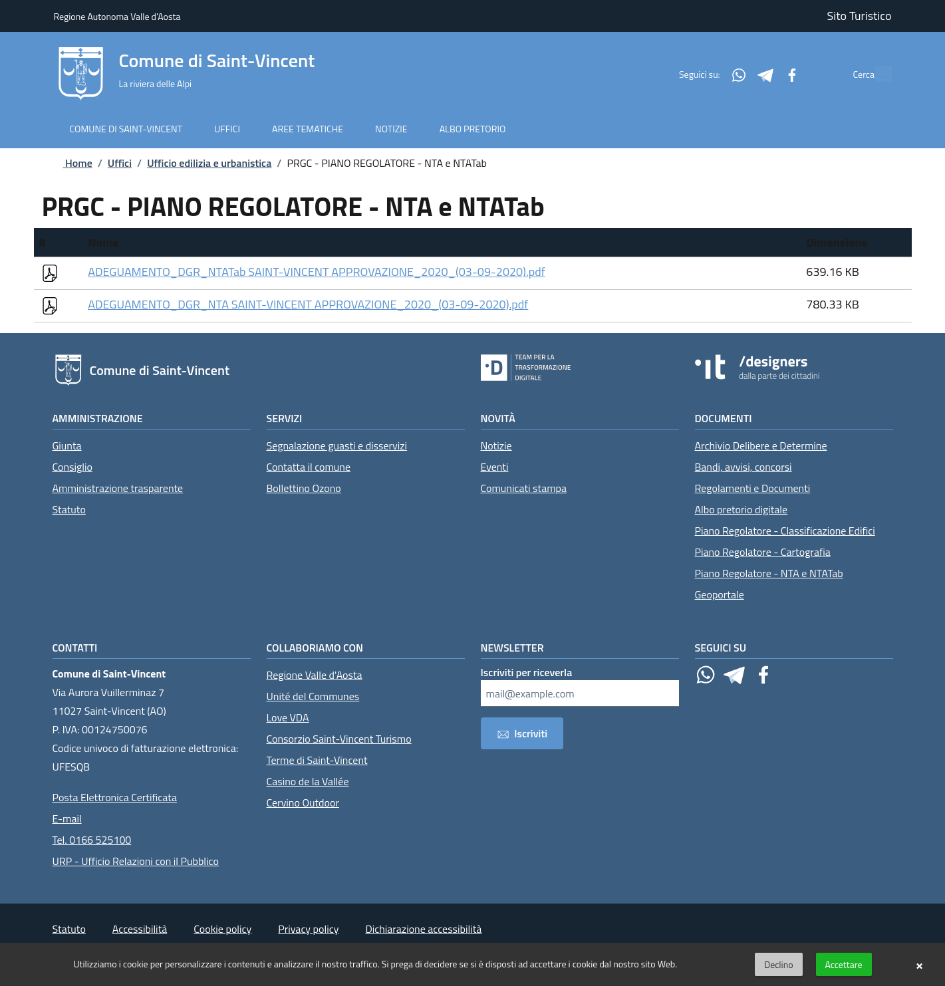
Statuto (69, 509)
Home (67, 163)
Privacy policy (308, 929)
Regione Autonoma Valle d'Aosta (117, 16)
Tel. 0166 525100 (92, 840)
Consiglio (72, 467)
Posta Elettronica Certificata (115, 797)
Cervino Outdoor (303, 802)
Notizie (496, 445)
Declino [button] (778, 964)
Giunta (67, 445)
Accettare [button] (844, 964)
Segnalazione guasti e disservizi (337, 445)
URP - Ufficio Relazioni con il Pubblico (136, 861)
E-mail (67, 818)
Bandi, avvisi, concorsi (743, 467)
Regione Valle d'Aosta (314, 675)
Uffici (120, 163)
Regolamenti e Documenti (753, 488)
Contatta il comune (309, 467)
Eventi (495, 467)
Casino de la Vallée (308, 781)
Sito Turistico (859, 16)
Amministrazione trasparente (118, 488)
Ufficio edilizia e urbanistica (209, 163)
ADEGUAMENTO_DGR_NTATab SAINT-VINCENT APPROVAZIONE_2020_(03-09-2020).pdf (316, 272)
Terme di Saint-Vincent (317, 760)
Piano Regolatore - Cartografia (763, 552)
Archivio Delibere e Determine (761, 445)
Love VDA (288, 717)
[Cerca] (876, 74)
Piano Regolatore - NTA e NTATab (769, 573)
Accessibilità (139, 929)
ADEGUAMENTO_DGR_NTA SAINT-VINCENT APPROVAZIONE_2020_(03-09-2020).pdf (308, 304)
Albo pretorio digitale (741, 509)
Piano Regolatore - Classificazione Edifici (785, 531)
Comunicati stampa (524, 488)
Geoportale (719, 594)
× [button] (919, 964)
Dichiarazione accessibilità (423, 929)
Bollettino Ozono (304, 488)
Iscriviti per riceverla (527, 672)
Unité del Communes (313, 696)
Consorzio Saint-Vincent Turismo (339, 739)
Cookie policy (222, 929)
